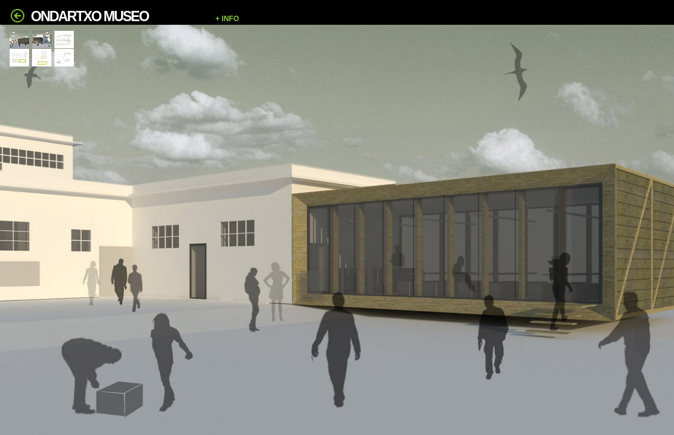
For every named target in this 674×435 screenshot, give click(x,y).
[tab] (19, 39)
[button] (438, 19)
